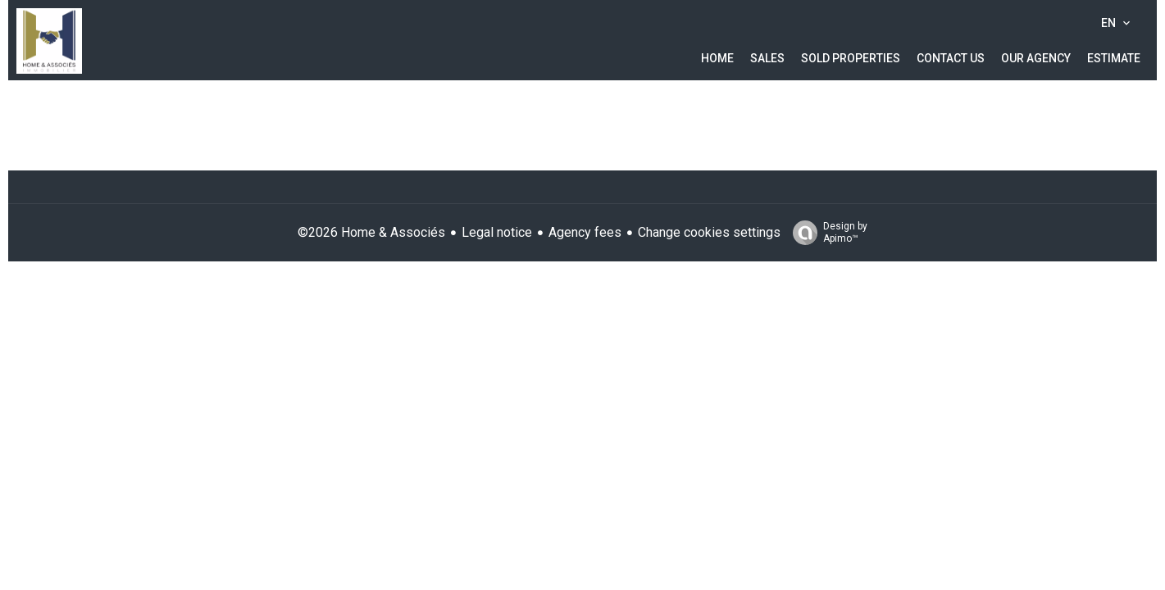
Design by (826, 232)
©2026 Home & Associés (371, 232)
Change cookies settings (709, 232)
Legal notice (497, 232)
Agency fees (584, 232)
